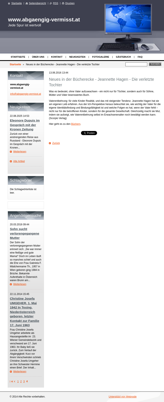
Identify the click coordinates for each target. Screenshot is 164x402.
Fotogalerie (100, 57)
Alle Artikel (19, 161)
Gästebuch (123, 57)
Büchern (75, 124)
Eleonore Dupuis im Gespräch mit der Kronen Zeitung (25, 125)
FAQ (140, 57)
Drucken (70, 3)
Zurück (56, 143)
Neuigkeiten (77, 57)
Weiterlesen (19, 151)
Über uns (38, 57)
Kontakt (57, 57)
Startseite (18, 57)
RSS (55, 3)
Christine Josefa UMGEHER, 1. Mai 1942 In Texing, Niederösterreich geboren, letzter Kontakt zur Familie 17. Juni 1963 (24, 312)
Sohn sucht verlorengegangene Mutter (24, 233)
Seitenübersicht (37, 3)
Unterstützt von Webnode (123, 396)
